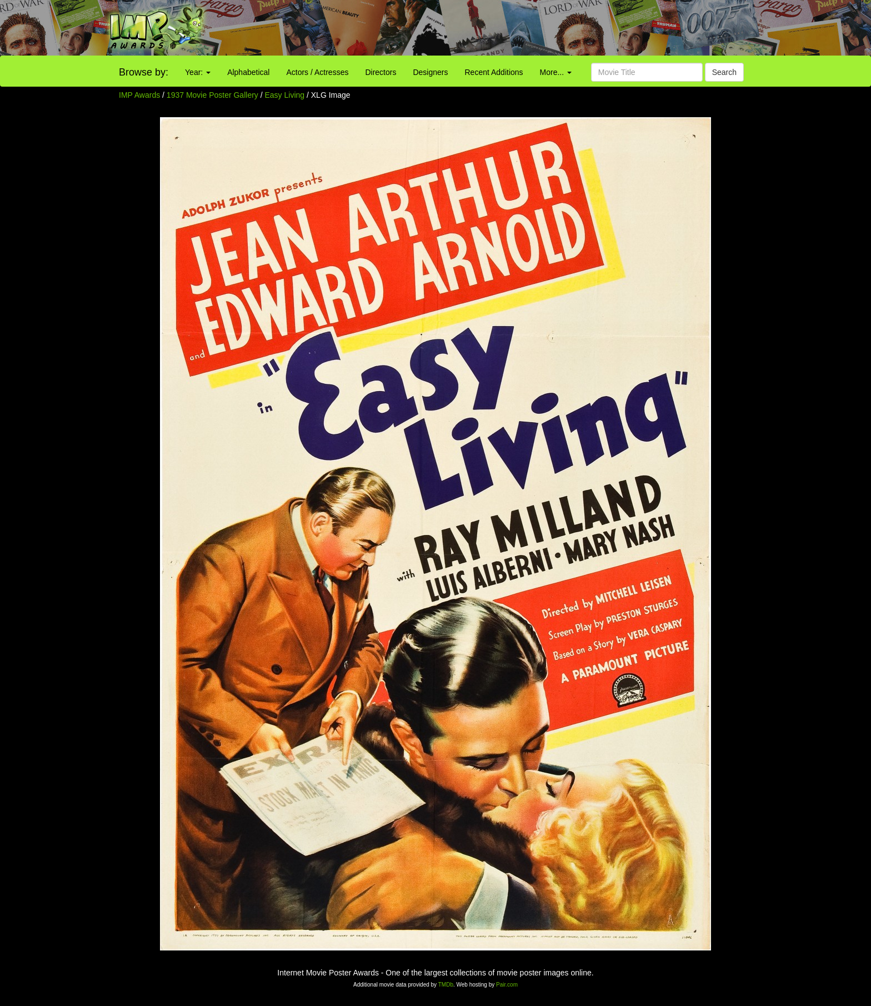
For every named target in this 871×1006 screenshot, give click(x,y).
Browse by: (143, 72)
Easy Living (286, 95)
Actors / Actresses (317, 72)
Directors (380, 72)
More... (556, 72)
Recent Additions (494, 72)
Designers (430, 72)
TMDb (445, 985)
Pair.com (507, 985)
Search (724, 72)
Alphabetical (248, 72)
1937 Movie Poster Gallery (212, 95)
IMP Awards (139, 95)
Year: (198, 72)
